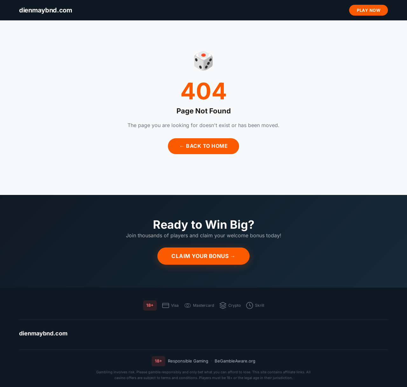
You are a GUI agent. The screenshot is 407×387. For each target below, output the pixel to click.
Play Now (368, 10)
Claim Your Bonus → (203, 256)
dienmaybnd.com (43, 333)
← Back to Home (203, 146)
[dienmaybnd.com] (45, 10)
